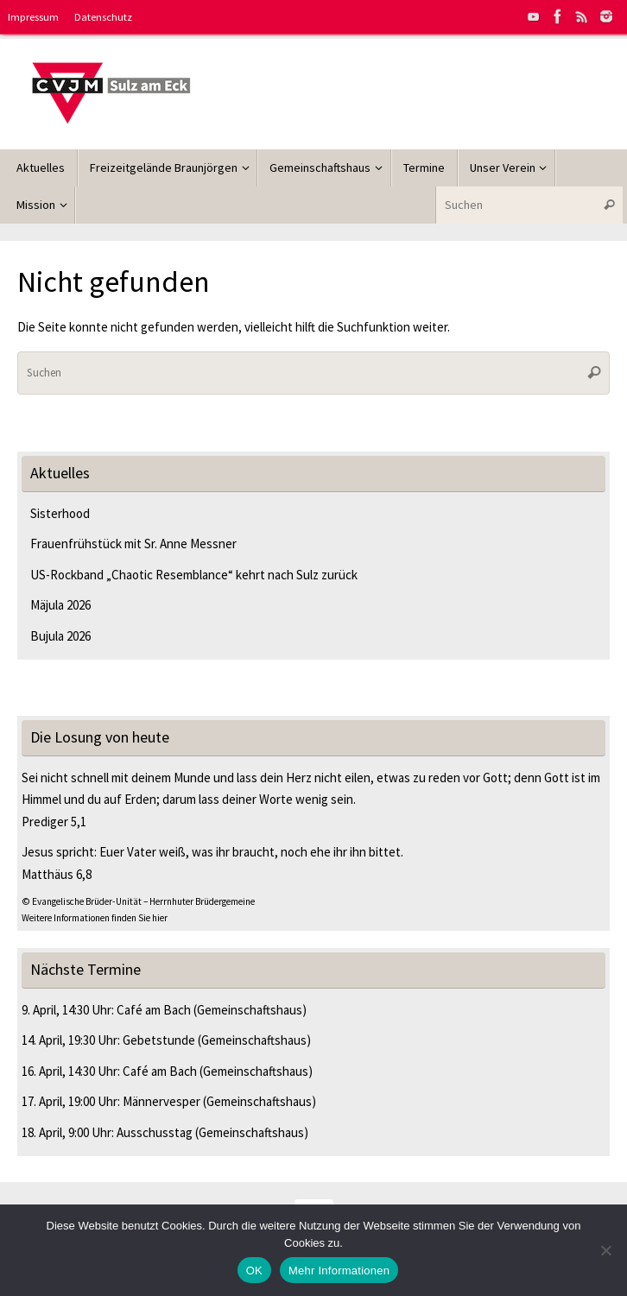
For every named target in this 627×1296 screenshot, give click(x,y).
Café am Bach (154, 1010)
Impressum (33, 16)
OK (254, 1270)
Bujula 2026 (60, 636)
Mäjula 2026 (60, 605)
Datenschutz (103, 16)
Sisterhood (60, 513)
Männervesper (161, 1101)
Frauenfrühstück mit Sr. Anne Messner (134, 543)
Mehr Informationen (339, 1270)
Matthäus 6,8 (57, 874)
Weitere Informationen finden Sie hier (95, 918)
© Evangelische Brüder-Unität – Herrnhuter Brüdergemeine (138, 901)
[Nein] (605, 1250)
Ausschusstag (155, 1132)
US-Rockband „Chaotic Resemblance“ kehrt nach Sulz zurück (194, 574)
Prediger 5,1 (54, 821)
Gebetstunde (159, 1040)
